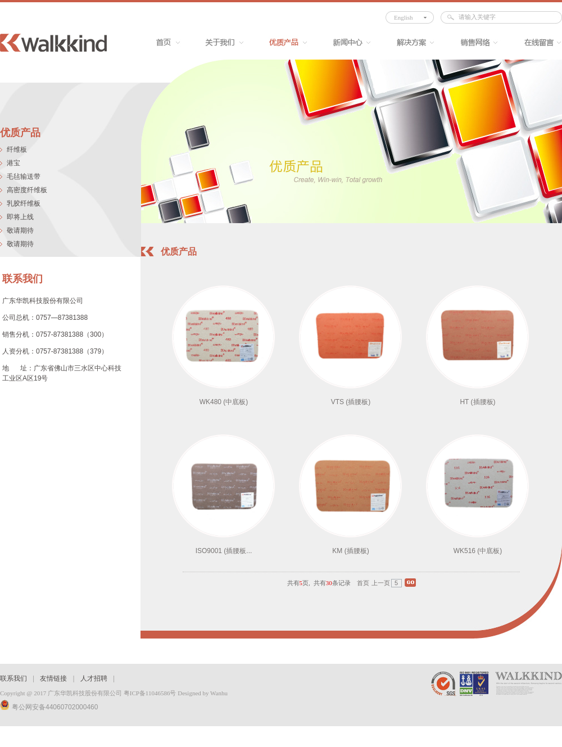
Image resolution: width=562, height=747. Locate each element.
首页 (163, 42)
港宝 (13, 163)
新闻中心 (346, 42)
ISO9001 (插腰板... (224, 551)
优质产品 (283, 42)
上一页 (380, 583)
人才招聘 (93, 678)
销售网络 (473, 42)
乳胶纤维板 (23, 203)
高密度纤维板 (27, 190)
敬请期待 (20, 230)
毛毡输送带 (23, 176)
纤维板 (17, 149)
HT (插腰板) (477, 402)
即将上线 (20, 217)
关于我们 (219, 42)
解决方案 (410, 42)
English (403, 17)
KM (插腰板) (350, 551)
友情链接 (53, 678)
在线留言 (537, 42)
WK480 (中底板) (224, 402)
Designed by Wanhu (203, 693)
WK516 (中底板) (478, 551)
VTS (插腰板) (351, 402)
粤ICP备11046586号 (150, 693)
